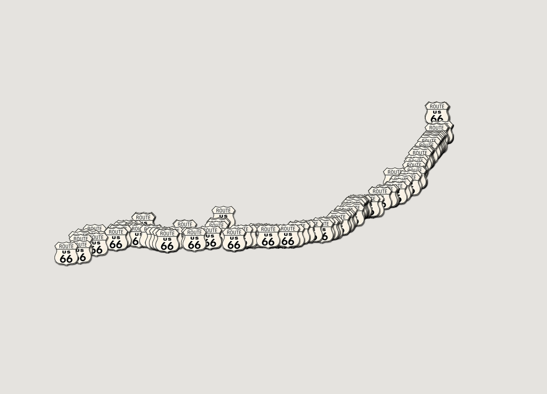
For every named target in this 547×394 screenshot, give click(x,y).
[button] (194, 240)
